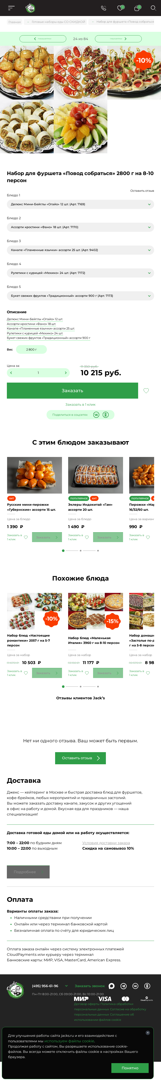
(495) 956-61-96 (45, 1010)
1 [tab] (63, 566)
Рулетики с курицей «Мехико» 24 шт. (35, 334)
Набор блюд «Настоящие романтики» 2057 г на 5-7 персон (32, 664)
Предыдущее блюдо (45, 39)
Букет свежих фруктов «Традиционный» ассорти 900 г (48, 339)
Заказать (72, 391)
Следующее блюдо (115, 39)
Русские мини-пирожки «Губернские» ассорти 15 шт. (31, 519)
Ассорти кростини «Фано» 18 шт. (31, 325)
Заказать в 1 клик (80, 405)
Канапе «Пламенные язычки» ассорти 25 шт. (41, 329)
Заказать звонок (90, 1010)
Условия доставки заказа (106, 867)
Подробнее (25, 896)
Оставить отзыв (142, 192)
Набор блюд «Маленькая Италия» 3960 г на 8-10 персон (93, 664)
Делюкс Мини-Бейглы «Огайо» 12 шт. (35, 320)
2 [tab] (80, 566)
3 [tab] (98, 566)
